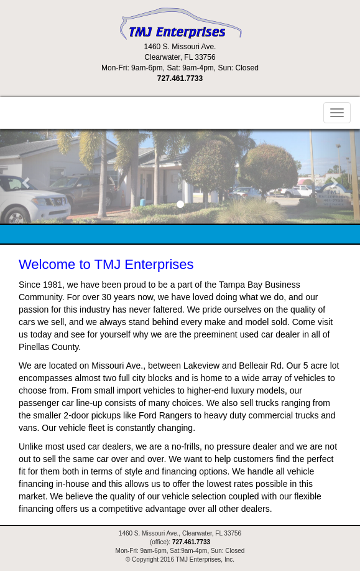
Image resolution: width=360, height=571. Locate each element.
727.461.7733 (180, 78)
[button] (27, 176)
